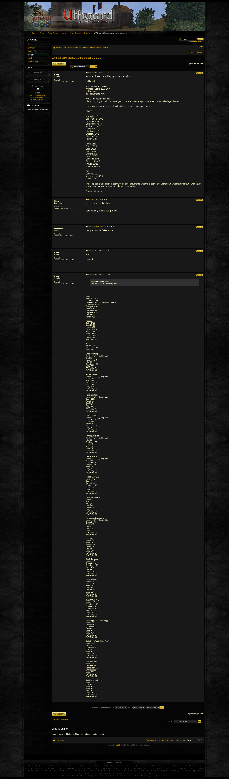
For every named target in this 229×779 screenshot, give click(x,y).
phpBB (118, 745)
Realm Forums (53, 33)
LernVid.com (124, 776)
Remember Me (37, 86)
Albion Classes (75, 33)
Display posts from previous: (109, 707)
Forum (42, 33)
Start (34, 33)
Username (37, 72)
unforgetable (59, 228)
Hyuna (56, 74)
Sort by (136, 707)
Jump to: (169, 721)
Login (199, 52)
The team (150, 740)
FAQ (192, 52)
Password (37, 79)
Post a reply (59, 64)
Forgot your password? (38, 95)
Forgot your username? (38, 97)
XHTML (71, 776)
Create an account (38, 99)
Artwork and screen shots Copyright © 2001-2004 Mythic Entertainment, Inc (78, 765)
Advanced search (196, 41)
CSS (82, 776)
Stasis (56, 201)
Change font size (200, 47)
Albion (64, 33)
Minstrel (87, 33)
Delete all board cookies (164, 740)
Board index (61, 48)
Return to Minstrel (61, 719)
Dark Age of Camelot (134, 768)
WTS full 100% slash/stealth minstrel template (76, 58)
